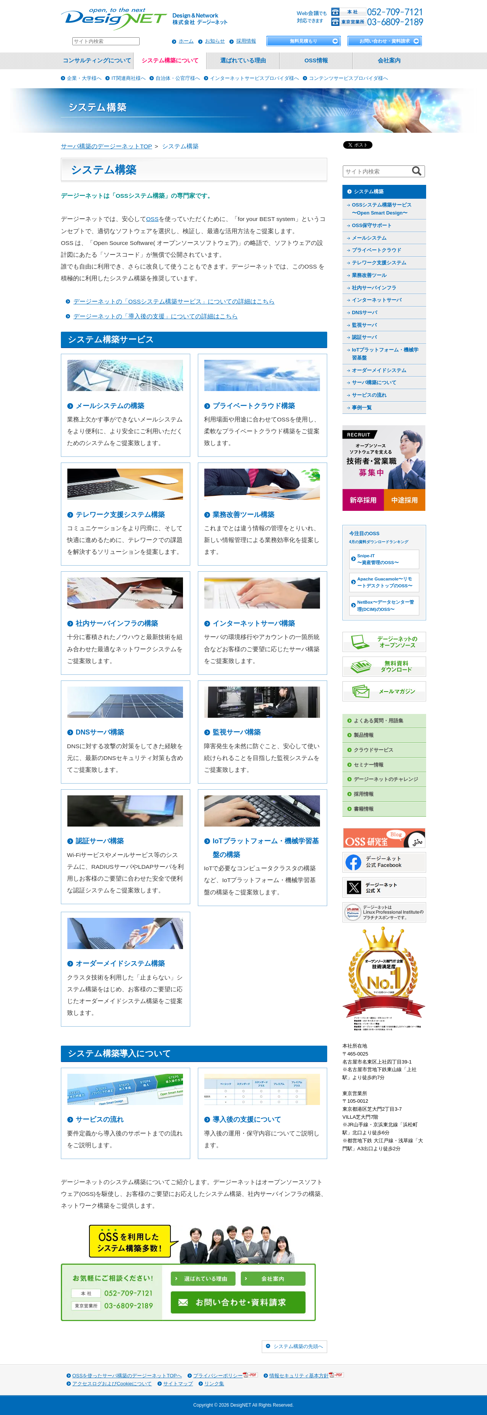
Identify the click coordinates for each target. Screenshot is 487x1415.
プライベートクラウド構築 (254, 406)
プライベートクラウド (376, 250)
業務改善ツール (369, 275)
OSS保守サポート (372, 225)
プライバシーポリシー (225, 1375)
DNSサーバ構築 (100, 732)
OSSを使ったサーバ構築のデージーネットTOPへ (127, 1375)
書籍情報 (364, 809)
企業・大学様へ (84, 78)
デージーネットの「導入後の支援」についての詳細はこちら (155, 316)
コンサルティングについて (97, 60)
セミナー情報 (369, 765)
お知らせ (215, 41)
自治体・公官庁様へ (178, 78)
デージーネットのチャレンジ (386, 779)
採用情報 (246, 41)
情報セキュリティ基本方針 (306, 1375)
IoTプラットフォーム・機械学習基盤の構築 (266, 847)
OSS (152, 219)
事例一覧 (362, 407)
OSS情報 (316, 60)
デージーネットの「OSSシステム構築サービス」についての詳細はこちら (174, 301)
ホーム (186, 41)
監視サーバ (364, 325)
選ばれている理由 (243, 60)
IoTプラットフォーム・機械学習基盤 (385, 354)
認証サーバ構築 (100, 841)
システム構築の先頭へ (298, 1346)
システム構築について (170, 60)
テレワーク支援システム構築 (120, 514)
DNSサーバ (364, 312)
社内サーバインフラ (374, 288)
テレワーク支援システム (379, 263)
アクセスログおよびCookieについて (112, 1383)
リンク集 (214, 1383)
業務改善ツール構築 (243, 514)
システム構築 (369, 191)
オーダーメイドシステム (379, 370)
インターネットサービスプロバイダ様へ (254, 78)
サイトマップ (178, 1383)
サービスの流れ (100, 1119)
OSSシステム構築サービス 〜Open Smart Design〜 (382, 209)
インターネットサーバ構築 (254, 623)
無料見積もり (303, 41)
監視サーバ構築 (237, 732)
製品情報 (364, 735)
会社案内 (389, 60)
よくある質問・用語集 (378, 720)
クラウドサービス (373, 750)
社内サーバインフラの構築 (117, 623)
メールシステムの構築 (110, 406)
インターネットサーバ (376, 300)
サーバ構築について (374, 382)
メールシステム (369, 238)
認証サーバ (364, 337)
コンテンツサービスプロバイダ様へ (348, 78)
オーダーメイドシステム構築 (120, 963)
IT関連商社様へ (128, 78)
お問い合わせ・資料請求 (385, 41)
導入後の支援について (247, 1119)
